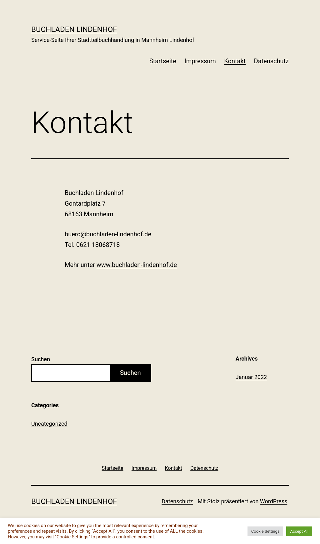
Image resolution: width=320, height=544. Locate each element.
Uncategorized (49, 423)
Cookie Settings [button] (265, 531)
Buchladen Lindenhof (74, 29)
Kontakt (235, 61)
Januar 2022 (251, 377)
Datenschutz (271, 61)
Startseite (162, 61)
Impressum (200, 61)
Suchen (40, 359)
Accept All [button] (299, 531)
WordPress (273, 501)
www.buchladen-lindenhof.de (137, 265)
